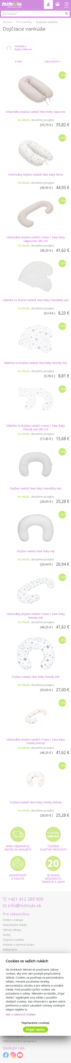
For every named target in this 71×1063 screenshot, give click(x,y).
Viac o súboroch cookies (21, 1014)
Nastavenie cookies (35, 1023)
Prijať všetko (35, 1030)
